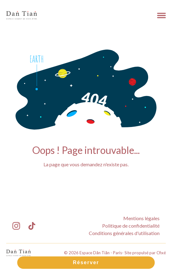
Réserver (86, 262)
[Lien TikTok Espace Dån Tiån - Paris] (32, 226)
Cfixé (161, 252)
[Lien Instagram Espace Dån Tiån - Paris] (16, 226)
